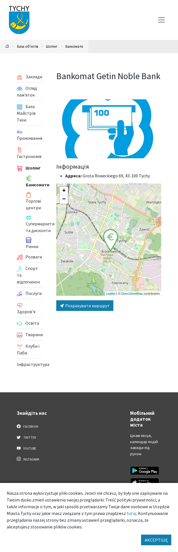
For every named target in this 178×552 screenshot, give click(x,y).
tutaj (131, 513)
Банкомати (74, 46)
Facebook (27, 426)
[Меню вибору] (161, 19)
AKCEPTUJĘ (156, 540)
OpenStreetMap (132, 293)
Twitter (26, 437)
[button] (110, 240)
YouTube (26, 448)
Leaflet (111, 293)
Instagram (28, 459)
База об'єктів (27, 46)
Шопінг (51, 46)
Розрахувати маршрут (85, 305)
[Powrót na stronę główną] (7, 46)
